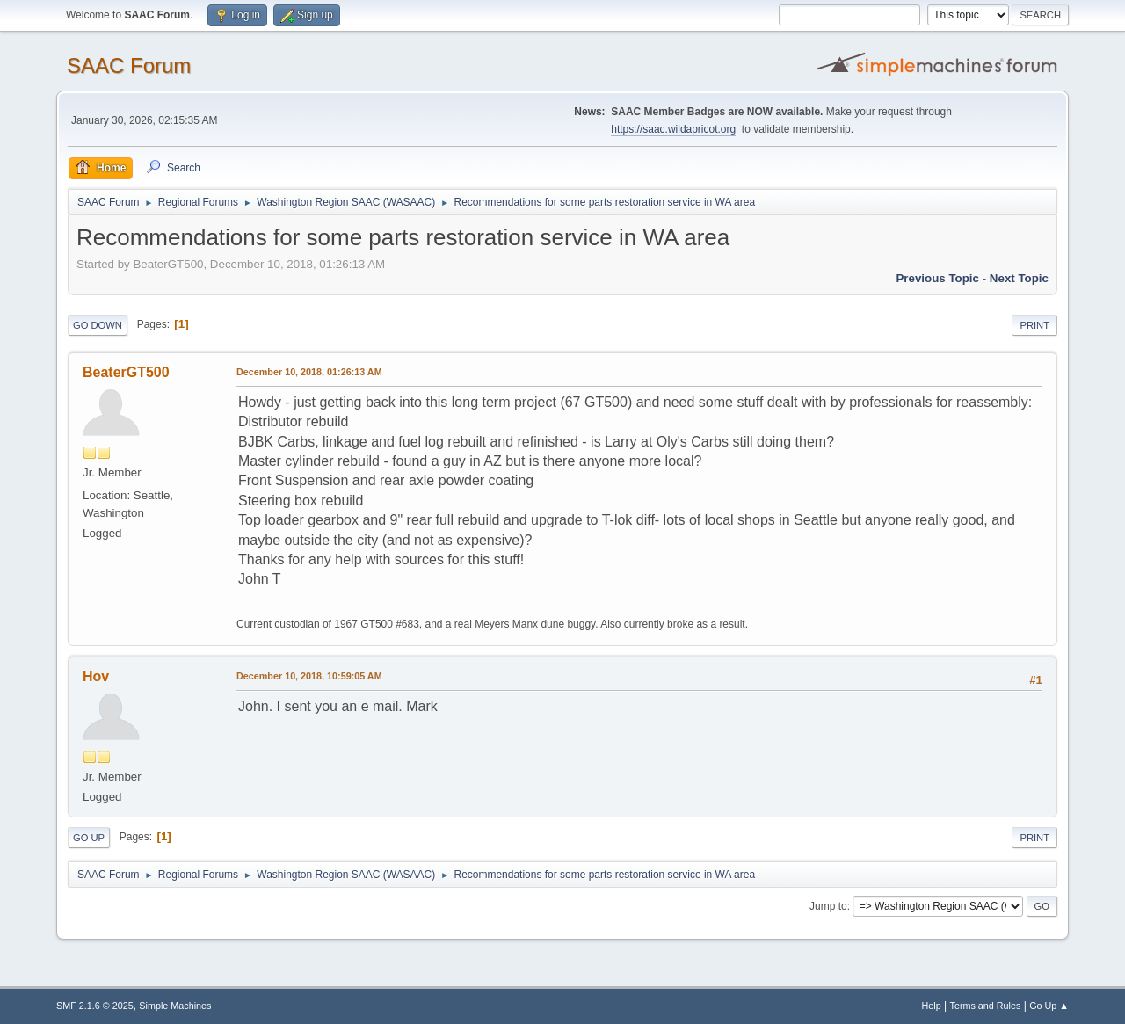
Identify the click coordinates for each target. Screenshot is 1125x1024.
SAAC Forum (129, 65)
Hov (96, 676)
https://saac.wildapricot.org (673, 129)
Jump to (828, 906)
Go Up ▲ (1049, 1005)
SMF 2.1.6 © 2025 (95, 1005)
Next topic (1019, 278)
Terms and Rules (985, 1005)
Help (931, 1005)
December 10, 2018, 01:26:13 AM (309, 372)
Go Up (89, 837)
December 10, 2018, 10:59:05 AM (309, 676)
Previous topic (937, 278)
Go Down (97, 325)
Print (1034, 325)
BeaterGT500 (126, 372)
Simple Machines (175, 1005)
